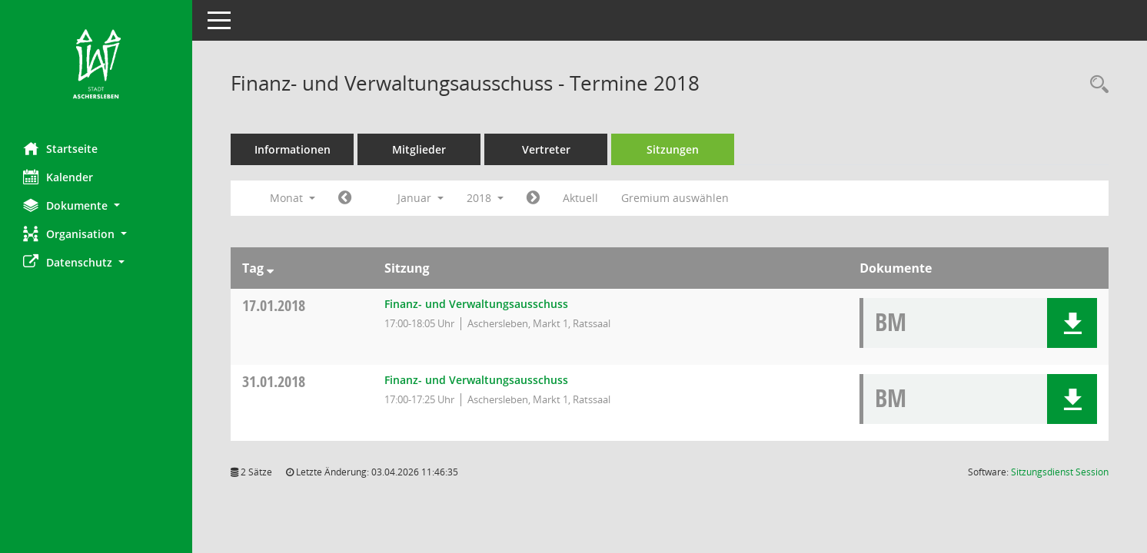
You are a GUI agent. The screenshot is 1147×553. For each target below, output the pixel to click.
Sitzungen (673, 149)
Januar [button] (420, 197)
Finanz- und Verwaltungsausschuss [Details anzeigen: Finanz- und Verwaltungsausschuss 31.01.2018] (476, 380)
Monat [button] (292, 197)
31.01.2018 (273, 381)
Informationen (292, 149)
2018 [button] (485, 197)
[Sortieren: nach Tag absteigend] (270, 268)
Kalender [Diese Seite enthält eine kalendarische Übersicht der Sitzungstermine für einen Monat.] (58, 176)
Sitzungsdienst (1060, 471)
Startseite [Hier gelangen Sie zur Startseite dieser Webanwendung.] (60, 148)
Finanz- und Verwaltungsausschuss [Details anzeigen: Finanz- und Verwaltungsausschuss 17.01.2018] (476, 303)
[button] (96, 205)
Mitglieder (419, 149)
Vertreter (546, 149)
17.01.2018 (273, 305)
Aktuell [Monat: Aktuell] (580, 197)
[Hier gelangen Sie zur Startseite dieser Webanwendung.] (96, 65)
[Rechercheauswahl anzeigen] (1095, 85)
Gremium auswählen (675, 197)
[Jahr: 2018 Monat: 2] (533, 198)
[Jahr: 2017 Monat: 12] (345, 198)
